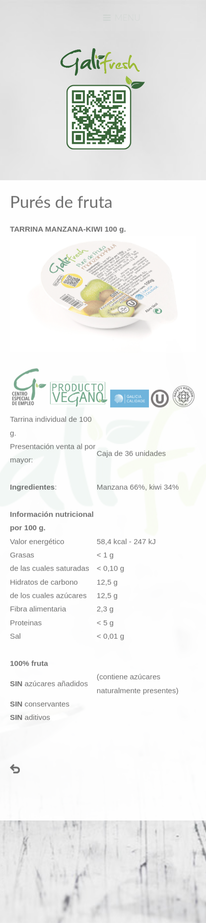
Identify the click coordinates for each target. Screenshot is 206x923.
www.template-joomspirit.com (3, 874)
